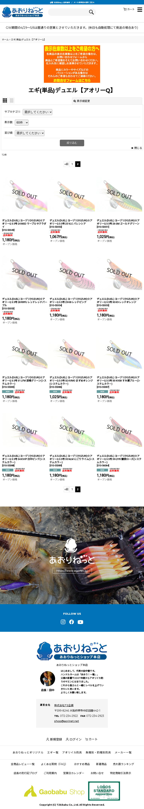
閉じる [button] (136, 148)
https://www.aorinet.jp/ (72, 570)
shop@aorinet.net (66, 721)
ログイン (76, 739)
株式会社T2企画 (64, 705)
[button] (139, 10)
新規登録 (56, 739)
